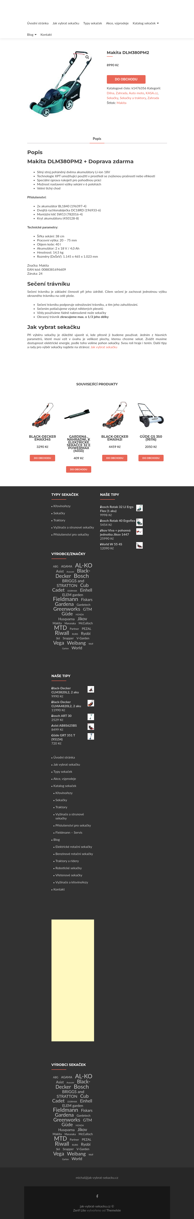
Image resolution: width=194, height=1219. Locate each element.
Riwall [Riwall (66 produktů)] (62, 632)
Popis (97, 138)
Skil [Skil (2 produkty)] (58, 638)
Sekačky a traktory (133, 98)
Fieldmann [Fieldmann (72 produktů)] (65, 598)
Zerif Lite (80, 1210)
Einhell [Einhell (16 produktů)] (86, 590)
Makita (121, 103)
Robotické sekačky (69, 868)
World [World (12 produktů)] (77, 647)
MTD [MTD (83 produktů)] (60, 627)
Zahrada (153, 98)
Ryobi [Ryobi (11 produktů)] (85, 633)
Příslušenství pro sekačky (71, 534)
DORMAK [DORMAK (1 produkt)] (72, 590)
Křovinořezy (62, 506)
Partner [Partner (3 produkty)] (74, 628)
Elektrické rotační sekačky (74, 846)
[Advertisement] (72, 980)
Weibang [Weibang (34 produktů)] (76, 643)
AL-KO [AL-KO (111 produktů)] (83, 565)
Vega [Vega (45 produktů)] (58, 643)
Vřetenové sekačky (69, 875)
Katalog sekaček (144, 23)
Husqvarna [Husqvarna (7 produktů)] (66, 619)
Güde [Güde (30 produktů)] (67, 613)
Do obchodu (126, 79)
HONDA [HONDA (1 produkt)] (80, 614)
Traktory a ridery (67, 861)
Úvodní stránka (38, 23)
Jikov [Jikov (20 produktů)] (82, 618)
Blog (30, 34)
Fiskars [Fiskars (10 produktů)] (86, 599)
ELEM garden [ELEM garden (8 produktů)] (72, 595)
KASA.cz (152, 93)
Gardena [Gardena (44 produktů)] (64, 604)
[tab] (97, 139)
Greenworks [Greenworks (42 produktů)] (66, 609)
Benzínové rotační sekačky (74, 854)
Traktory (59, 520)
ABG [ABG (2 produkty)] (55, 566)
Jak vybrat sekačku (66, 23)
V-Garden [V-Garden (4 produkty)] (82, 638)
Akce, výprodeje (117, 23)
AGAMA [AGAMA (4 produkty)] (66, 566)
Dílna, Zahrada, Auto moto (125, 93)
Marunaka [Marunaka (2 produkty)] (70, 623)
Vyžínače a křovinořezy (72, 882)
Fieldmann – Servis (69, 832)
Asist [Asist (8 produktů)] (60, 571)
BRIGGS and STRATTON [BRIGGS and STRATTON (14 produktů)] (70, 583)
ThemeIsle (113, 1210)
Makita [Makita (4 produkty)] (57, 623)
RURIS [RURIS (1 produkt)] (75, 634)
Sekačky (112, 98)
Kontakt (46, 34)
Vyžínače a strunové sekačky (74, 527)
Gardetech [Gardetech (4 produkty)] (83, 604)
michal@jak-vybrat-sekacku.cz (97, 1177)
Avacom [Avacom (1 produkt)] (70, 571)
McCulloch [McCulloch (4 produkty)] (86, 623)
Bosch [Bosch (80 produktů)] (81, 575)
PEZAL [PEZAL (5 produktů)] (86, 628)
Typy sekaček (92, 23)
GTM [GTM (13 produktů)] (87, 609)
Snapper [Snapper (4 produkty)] (68, 638)
